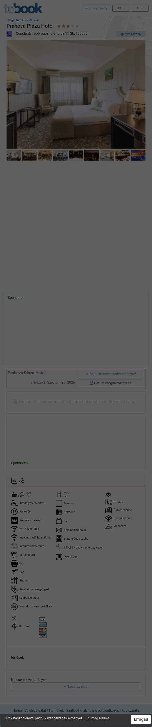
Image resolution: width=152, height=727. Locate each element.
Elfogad (141, 719)
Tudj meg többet (96, 718)
